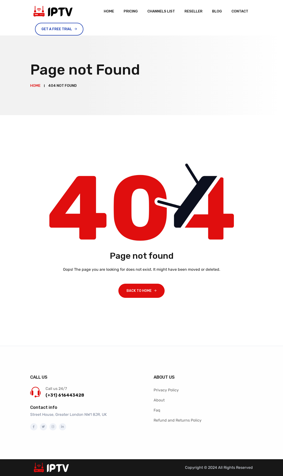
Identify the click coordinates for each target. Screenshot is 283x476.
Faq (157, 410)
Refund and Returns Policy (178, 420)
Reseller (193, 11)
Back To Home (139, 291)
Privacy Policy (166, 390)
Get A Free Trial (56, 29)
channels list (161, 11)
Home (109, 11)
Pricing (131, 11)
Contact (239, 11)
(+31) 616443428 (65, 395)
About (159, 400)
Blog (217, 11)
